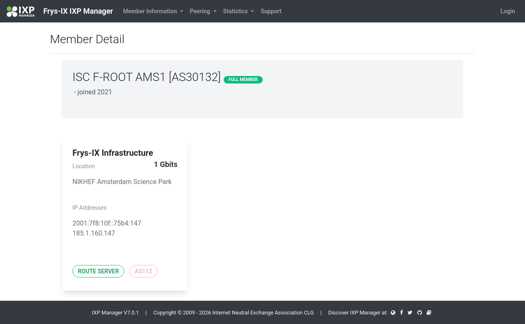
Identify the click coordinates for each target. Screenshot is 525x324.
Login (507, 11)
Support (271, 11)
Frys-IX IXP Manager (60, 11)
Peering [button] (201, 11)
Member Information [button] (150, 11)
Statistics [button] (236, 11)
